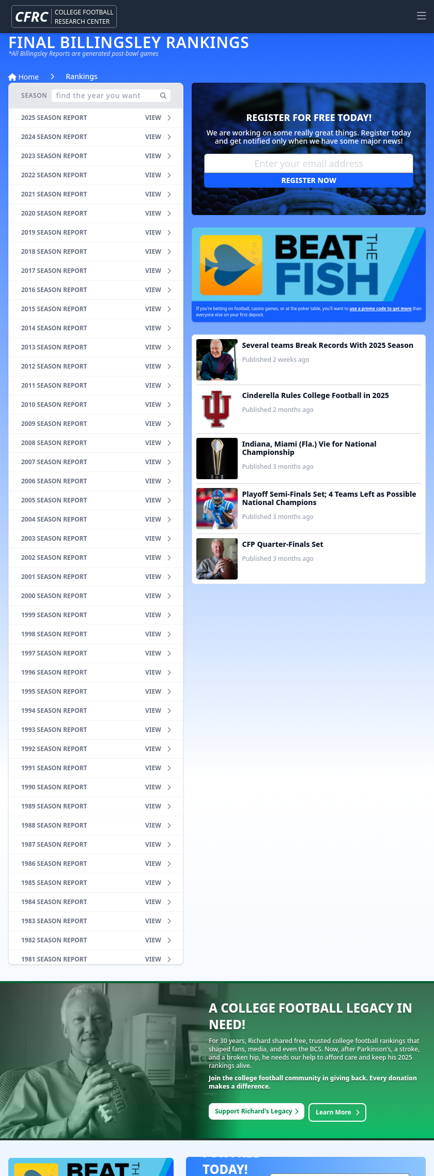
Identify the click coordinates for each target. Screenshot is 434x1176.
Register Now (309, 180)
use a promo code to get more (381, 308)
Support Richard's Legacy (256, 1111)
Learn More (337, 1112)
